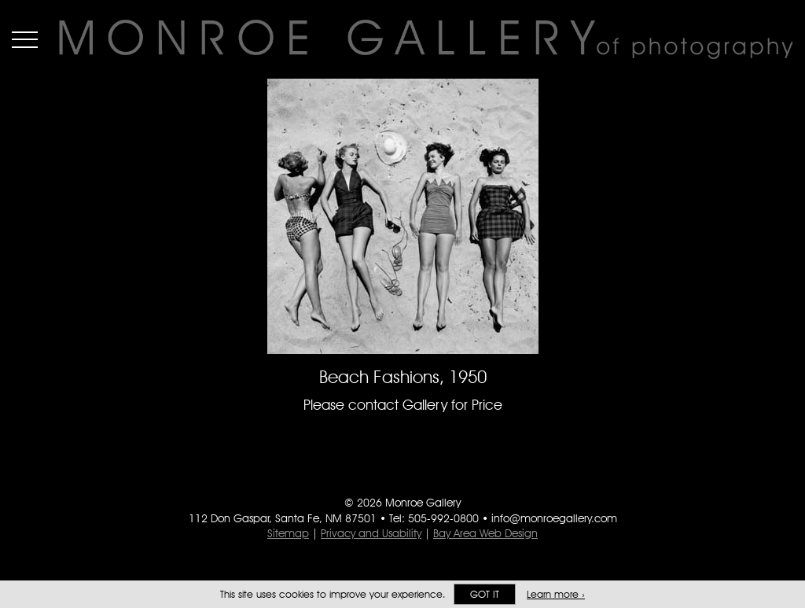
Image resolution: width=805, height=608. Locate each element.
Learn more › (556, 594)
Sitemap (288, 533)
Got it (484, 594)
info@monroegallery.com (554, 518)
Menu (25, 39)
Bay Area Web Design (485, 533)
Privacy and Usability (371, 533)
